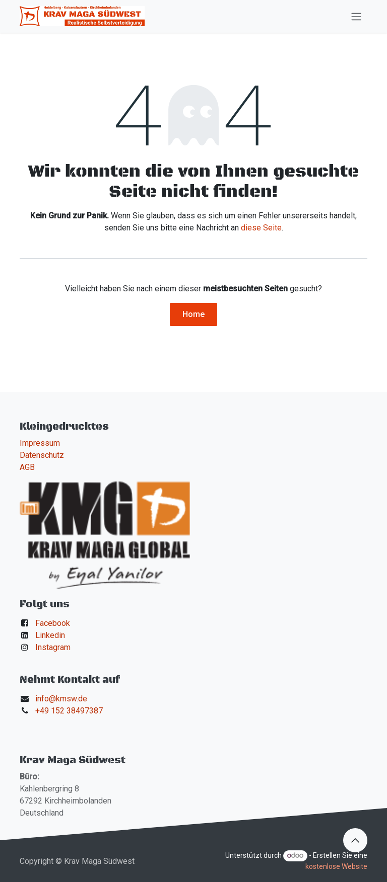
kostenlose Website (336, 866)
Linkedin (50, 635)
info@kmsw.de (61, 698)
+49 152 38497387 (69, 710)
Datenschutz (42, 455)
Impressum (40, 443)
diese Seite (261, 227)
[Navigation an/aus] (356, 16)
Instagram (53, 647)
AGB (27, 467)
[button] (355, 840)
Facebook (52, 623)
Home (193, 314)
